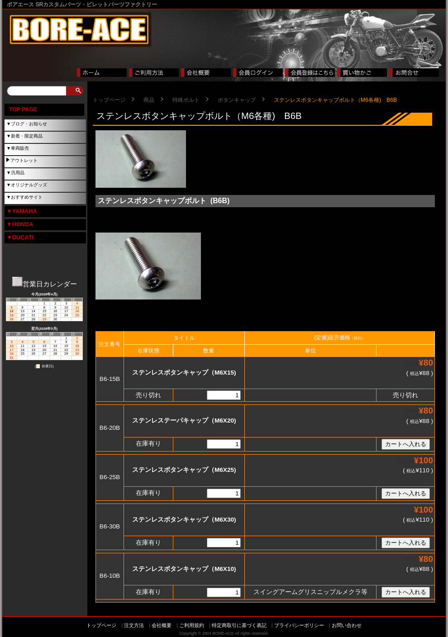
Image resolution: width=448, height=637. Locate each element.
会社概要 (162, 625)
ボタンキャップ (237, 100)
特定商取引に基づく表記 (239, 625)
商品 (148, 100)
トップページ (109, 100)
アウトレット (24, 160)
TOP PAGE (23, 109)
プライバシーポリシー (299, 625)
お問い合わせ (347, 625)
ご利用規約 (191, 625)
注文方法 (134, 625)
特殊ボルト (186, 100)
